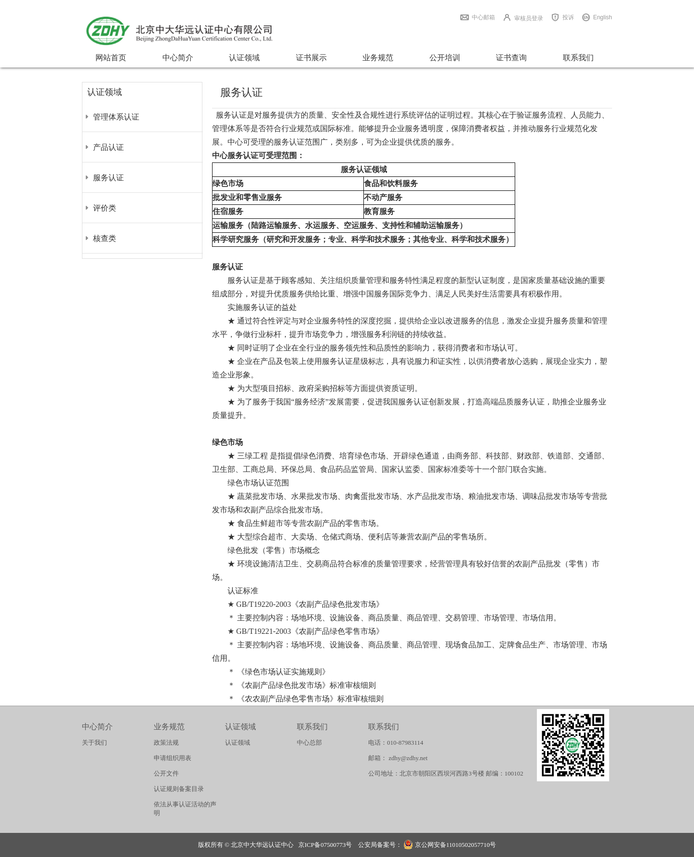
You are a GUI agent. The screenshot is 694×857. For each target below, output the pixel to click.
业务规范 (377, 58)
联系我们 (578, 58)
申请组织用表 (172, 758)
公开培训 (444, 58)
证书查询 (511, 58)
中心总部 (309, 742)
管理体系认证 (116, 117)
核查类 (104, 238)
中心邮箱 (483, 17)
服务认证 (108, 178)
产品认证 (108, 147)
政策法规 (166, 742)
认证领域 (244, 58)
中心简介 (177, 58)
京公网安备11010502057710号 (449, 846)
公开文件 (166, 773)
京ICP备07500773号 (325, 844)
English (602, 17)
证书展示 (311, 58)
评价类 (104, 208)
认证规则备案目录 (179, 788)
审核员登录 (528, 18)
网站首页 (110, 58)
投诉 (568, 17)
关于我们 (94, 742)
